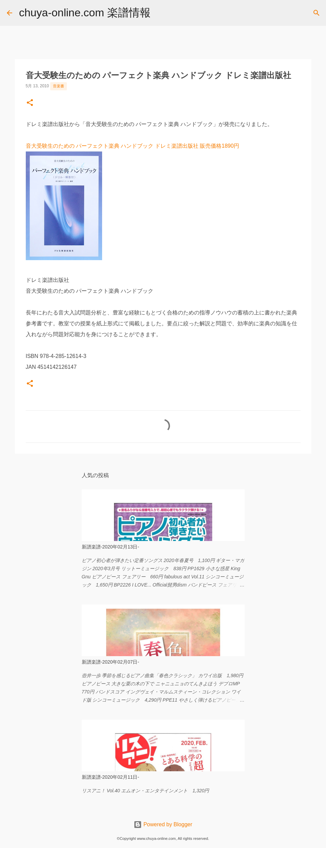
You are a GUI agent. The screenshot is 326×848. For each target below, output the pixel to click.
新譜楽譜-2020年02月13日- (110, 546)
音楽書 (58, 86)
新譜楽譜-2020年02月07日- (110, 662)
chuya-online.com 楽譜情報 (85, 12)
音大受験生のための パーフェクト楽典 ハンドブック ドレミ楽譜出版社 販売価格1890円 (132, 146)
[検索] (160, 13)
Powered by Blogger (163, 824)
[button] (30, 103)
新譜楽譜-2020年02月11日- (110, 777)
